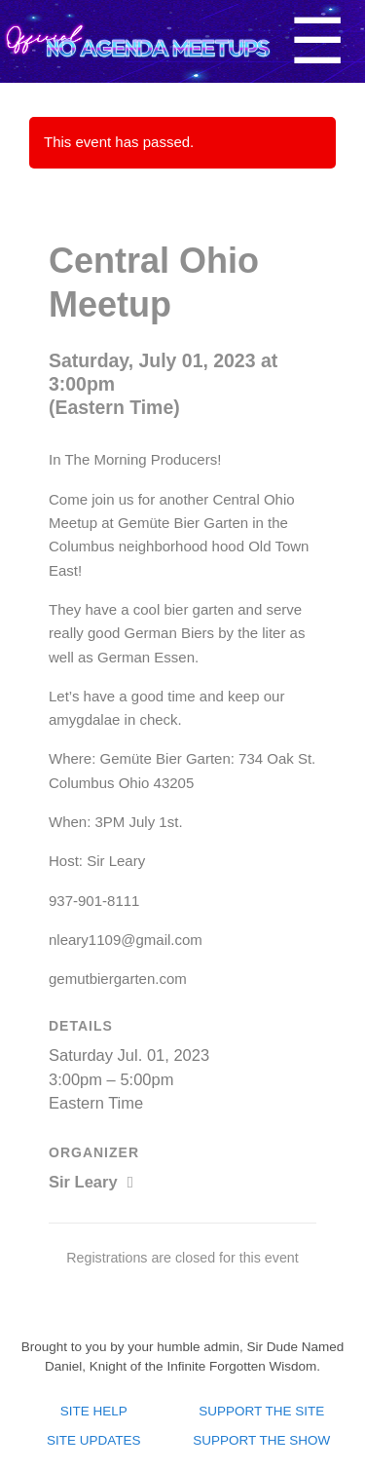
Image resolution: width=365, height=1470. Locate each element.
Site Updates (94, 1440)
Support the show (261, 1440)
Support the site (261, 1411)
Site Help (94, 1411)
